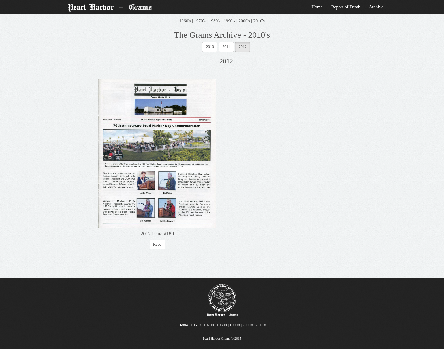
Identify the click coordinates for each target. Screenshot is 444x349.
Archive (376, 7)
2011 (226, 47)
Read (157, 244)
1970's (200, 20)
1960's (185, 20)
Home (317, 7)
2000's (244, 20)
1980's (214, 20)
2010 (210, 47)
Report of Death (345, 7)
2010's (259, 20)
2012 (243, 47)
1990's (229, 20)
